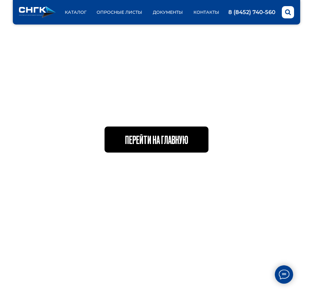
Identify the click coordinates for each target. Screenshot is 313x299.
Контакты (206, 12)
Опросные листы (119, 12)
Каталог (76, 12)
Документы (168, 12)
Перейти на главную (156, 139)
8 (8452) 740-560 (251, 12)
